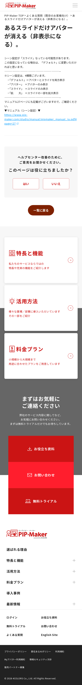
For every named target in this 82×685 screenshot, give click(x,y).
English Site (49, 635)
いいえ (56, 183)
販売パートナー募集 (14, 667)
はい (26, 183)
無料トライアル (16, 626)
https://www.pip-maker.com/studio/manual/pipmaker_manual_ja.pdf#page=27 (40, 119)
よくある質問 (15, 635)
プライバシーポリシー (15, 651)
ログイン (12, 617)
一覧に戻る (41, 210)
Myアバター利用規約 (14, 659)
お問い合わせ (49, 626)
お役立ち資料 (49, 617)
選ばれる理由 (17, 549)
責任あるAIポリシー (41, 651)
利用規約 (59, 651)
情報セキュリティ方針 (41, 659)
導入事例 (13, 593)
